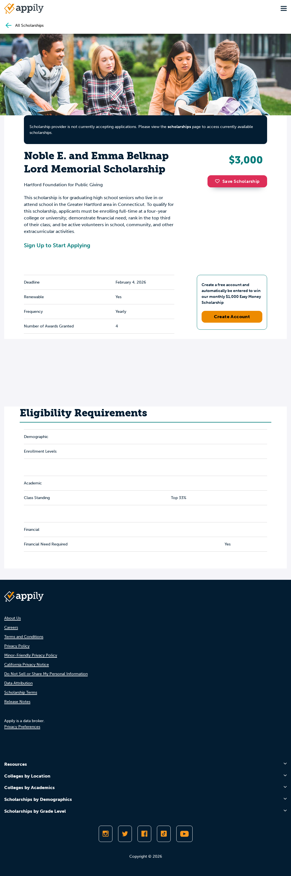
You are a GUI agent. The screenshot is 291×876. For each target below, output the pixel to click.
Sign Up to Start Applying (57, 245)
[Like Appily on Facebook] (144, 834)
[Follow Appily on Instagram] (105, 834)
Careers (11, 627)
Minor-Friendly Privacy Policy (30, 655)
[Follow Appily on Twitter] (125, 834)
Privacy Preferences (22, 726)
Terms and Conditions (23, 636)
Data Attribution (18, 683)
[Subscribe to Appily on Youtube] (184, 834)
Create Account (232, 316)
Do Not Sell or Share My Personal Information (46, 673)
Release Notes (17, 701)
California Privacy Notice (26, 664)
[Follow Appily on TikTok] (164, 834)
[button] (218, 181)
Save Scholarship (237, 181)
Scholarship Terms (20, 692)
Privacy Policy (17, 646)
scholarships (179, 126)
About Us (12, 618)
